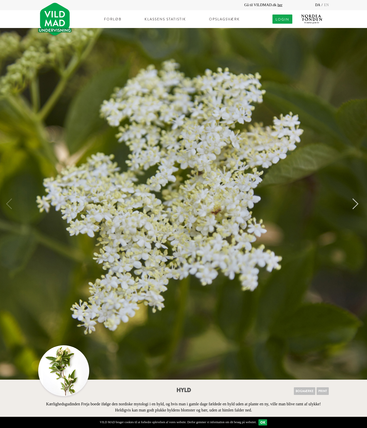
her (280, 5)
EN (326, 5)
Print (322, 391)
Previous (11, 203)
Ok (262, 422)
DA (318, 5)
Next (353, 203)
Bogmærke (304, 391)
